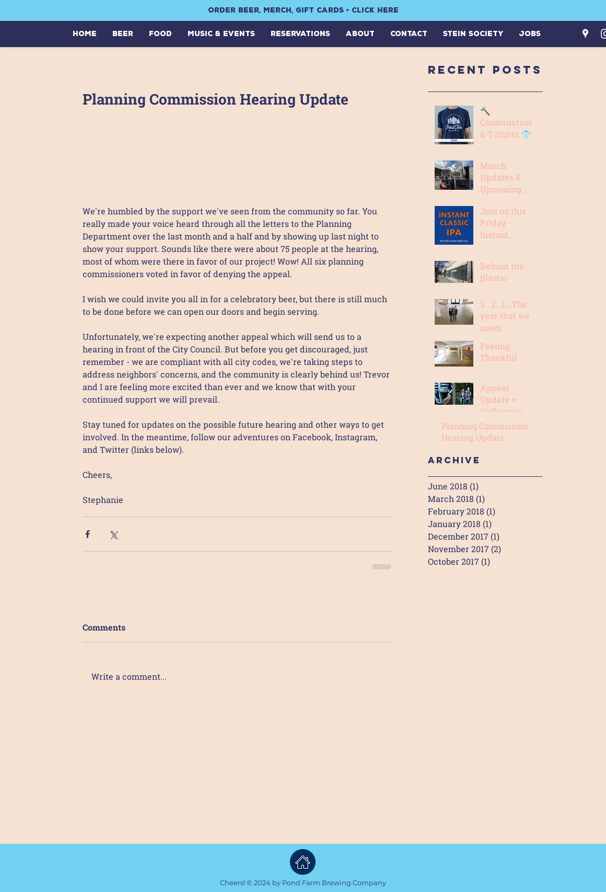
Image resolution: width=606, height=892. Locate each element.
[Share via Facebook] (87, 534)
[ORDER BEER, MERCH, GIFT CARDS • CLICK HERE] (303, 10)
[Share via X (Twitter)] (113, 534)
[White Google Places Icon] (585, 33)
